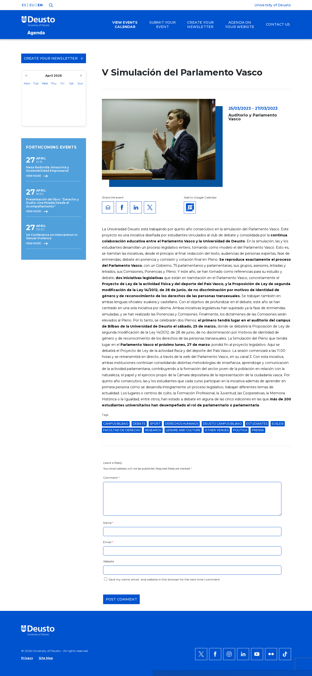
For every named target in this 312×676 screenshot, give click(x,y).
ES (24, 5)
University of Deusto (272, 5)
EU (31, 5)
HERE (95, 552)
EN (40, 5)
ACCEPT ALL (271, 535)
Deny (266, 550)
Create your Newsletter (54, 58)
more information (155, 546)
